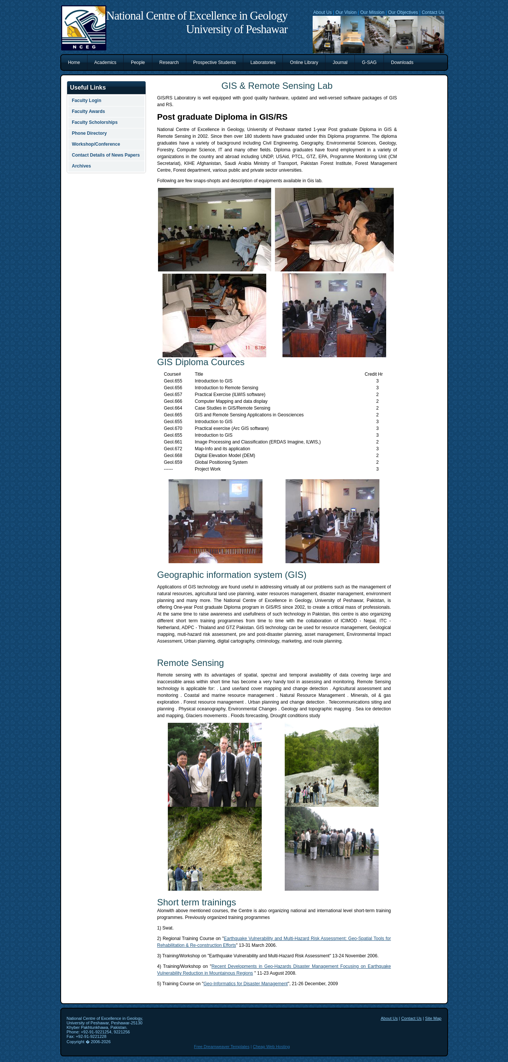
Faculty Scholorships (95, 122)
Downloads (402, 62)
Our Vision (346, 12)
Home (74, 62)
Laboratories (263, 62)
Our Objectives (403, 12)
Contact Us (433, 12)
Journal (340, 62)
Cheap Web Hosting (271, 1046)
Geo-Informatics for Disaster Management (246, 983)
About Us (322, 12)
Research (169, 62)
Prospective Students (215, 62)
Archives (81, 166)
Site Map (433, 1018)
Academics (105, 62)
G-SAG (369, 62)
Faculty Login (86, 100)
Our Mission (372, 12)
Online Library (304, 62)
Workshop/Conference (96, 144)
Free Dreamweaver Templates (221, 1046)
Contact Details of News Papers (106, 155)
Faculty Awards (88, 111)
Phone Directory (89, 133)
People (137, 62)
